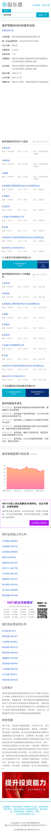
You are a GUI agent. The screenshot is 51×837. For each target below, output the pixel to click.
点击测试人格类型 (39, 523)
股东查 (12, 4)
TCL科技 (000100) (10, 574)
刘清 (6, 227)
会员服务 (36, 5)
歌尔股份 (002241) (10, 584)
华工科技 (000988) (10, 590)
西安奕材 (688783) (10, 653)
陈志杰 (7, 148)
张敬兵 (7, 196)
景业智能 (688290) (10, 663)
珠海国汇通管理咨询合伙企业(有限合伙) (22, 186)
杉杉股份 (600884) (10, 552)
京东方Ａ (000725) (10, 568)
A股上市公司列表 (11, 825)
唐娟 (6, 173)
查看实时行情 (7, 30)
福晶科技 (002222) (10, 563)
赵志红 (7, 206)
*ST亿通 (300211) (9, 674)
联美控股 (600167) (10, 636)
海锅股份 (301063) (10, 658)
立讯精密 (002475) (10, 546)
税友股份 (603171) (10, 647)
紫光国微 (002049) (10, 595)
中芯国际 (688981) (10, 541)
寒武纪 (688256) (9, 557)
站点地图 (23, 825)
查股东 (6, 11)
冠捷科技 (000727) (10, 579)
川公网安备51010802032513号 (26, 830)
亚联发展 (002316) (10, 680)
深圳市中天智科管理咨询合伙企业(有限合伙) (24, 237)
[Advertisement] (25, 111)
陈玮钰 (7, 160)
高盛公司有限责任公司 (14, 217)
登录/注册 (45, 5)
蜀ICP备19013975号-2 (37, 825)
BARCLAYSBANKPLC (15, 248)
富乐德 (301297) (9, 631)
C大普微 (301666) (9, 642)
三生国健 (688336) (10, 669)
